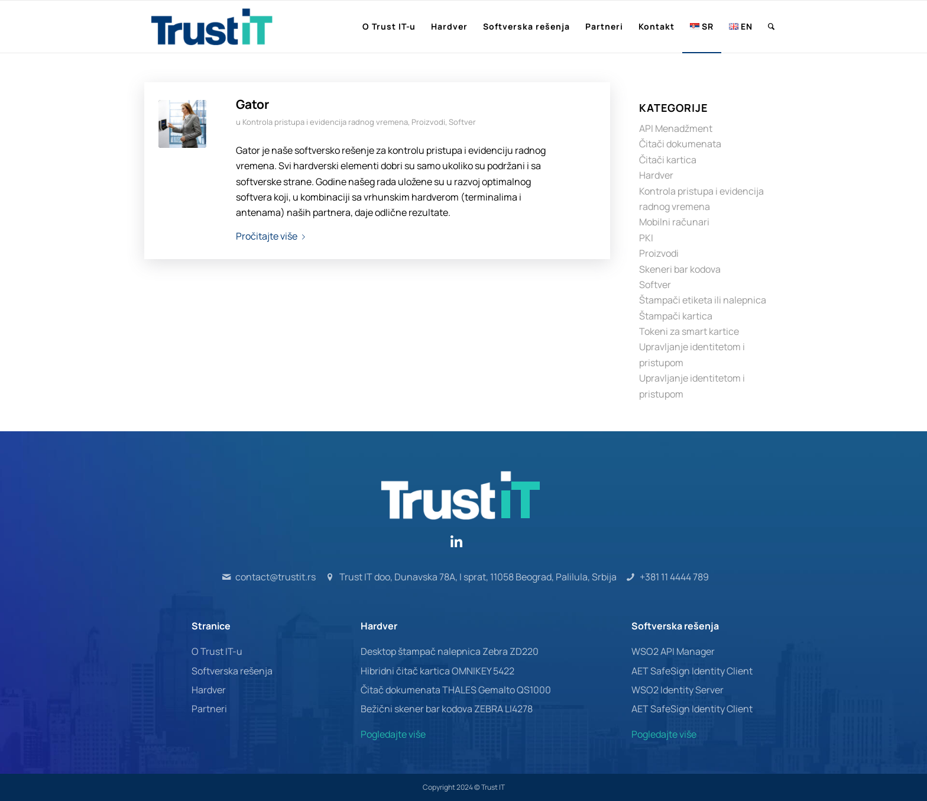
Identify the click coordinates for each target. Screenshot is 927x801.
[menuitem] (389, 27)
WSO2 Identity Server (677, 689)
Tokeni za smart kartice (689, 331)
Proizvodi (428, 122)
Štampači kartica (675, 315)
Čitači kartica (667, 159)
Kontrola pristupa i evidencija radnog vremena (325, 122)
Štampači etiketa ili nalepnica (702, 299)
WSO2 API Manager (673, 651)
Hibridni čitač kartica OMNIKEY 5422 (437, 670)
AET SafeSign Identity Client (692, 670)
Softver (462, 122)
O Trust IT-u (217, 651)
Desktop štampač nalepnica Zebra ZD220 (450, 651)
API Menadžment (675, 128)
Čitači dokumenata (680, 143)
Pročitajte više (273, 236)
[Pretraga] (771, 27)
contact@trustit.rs (275, 576)
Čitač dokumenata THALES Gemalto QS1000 (456, 689)
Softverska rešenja (232, 670)
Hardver (656, 175)
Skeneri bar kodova (680, 269)
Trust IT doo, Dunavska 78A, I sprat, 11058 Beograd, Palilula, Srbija (478, 576)
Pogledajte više (393, 734)
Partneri (209, 708)
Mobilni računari (674, 221)
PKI (646, 237)
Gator (252, 104)
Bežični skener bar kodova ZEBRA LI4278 (447, 708)
